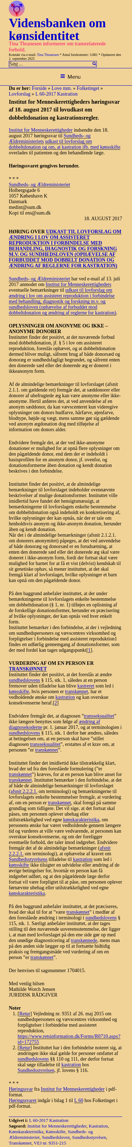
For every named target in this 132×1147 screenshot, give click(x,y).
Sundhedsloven (56, 1137)
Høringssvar (21, 1089)
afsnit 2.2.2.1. (24, 791)
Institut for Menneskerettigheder (41, 130)
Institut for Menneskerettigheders (79, 284)
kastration (65, 697)
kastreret (85, 686)
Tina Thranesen (48, 55)
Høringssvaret (23, 1100)
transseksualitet (99, 716)
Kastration (98, 1126)
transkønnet (76, 691)
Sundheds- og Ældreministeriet (39, 184)
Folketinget (88, 88)
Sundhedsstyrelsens (28, 859)
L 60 (78, 1100)
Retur (24, 1013)
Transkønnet (20, 1143)
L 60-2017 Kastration (56, 94)
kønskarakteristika (81, 819)
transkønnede (84, 940)
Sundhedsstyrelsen (36, 1070)
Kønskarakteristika (26, 1131)
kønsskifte (19, 691)
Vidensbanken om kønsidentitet (57, 29)
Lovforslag (19, 94)
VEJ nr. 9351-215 (50, 1143)
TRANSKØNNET (28, 669)
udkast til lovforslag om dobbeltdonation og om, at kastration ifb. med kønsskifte (64, 144)
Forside (39, 88)
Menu (70, 77)
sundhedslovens (24, 680)
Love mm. (61, 88)
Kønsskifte (55, 1131)
